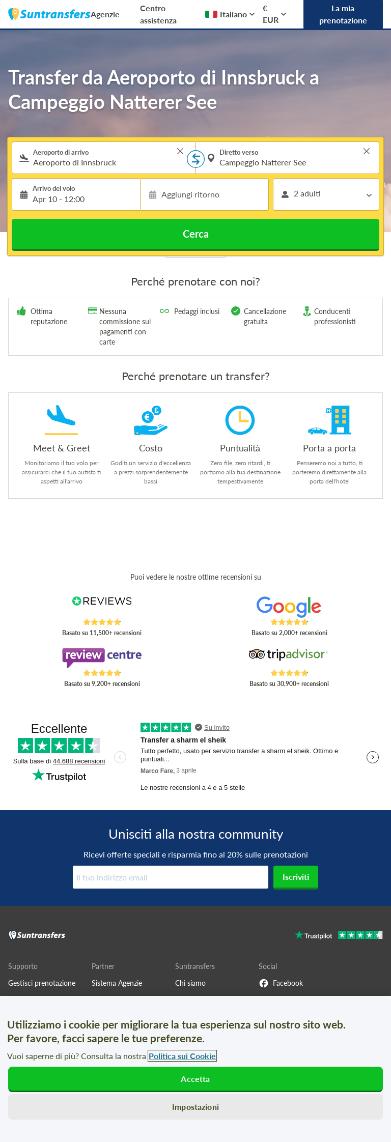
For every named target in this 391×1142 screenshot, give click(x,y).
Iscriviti (296, 876)
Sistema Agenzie (117, 983)
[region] (195, 1069)
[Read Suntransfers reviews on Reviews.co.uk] (102, 607)
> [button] (180, 151)
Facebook (281, 983)
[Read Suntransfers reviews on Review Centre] (102, 658)
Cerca (196, 233)
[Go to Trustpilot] (339, 936)
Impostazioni (195, 1106)
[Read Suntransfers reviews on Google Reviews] (289, 607)
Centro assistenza (158, 14)
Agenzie (105, 14)
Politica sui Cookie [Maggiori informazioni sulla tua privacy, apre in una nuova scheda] (182, 1056)
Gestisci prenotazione (41, 983)
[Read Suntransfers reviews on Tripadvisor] (289, 658)
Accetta (195, 1078)
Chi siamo (190, 983)
